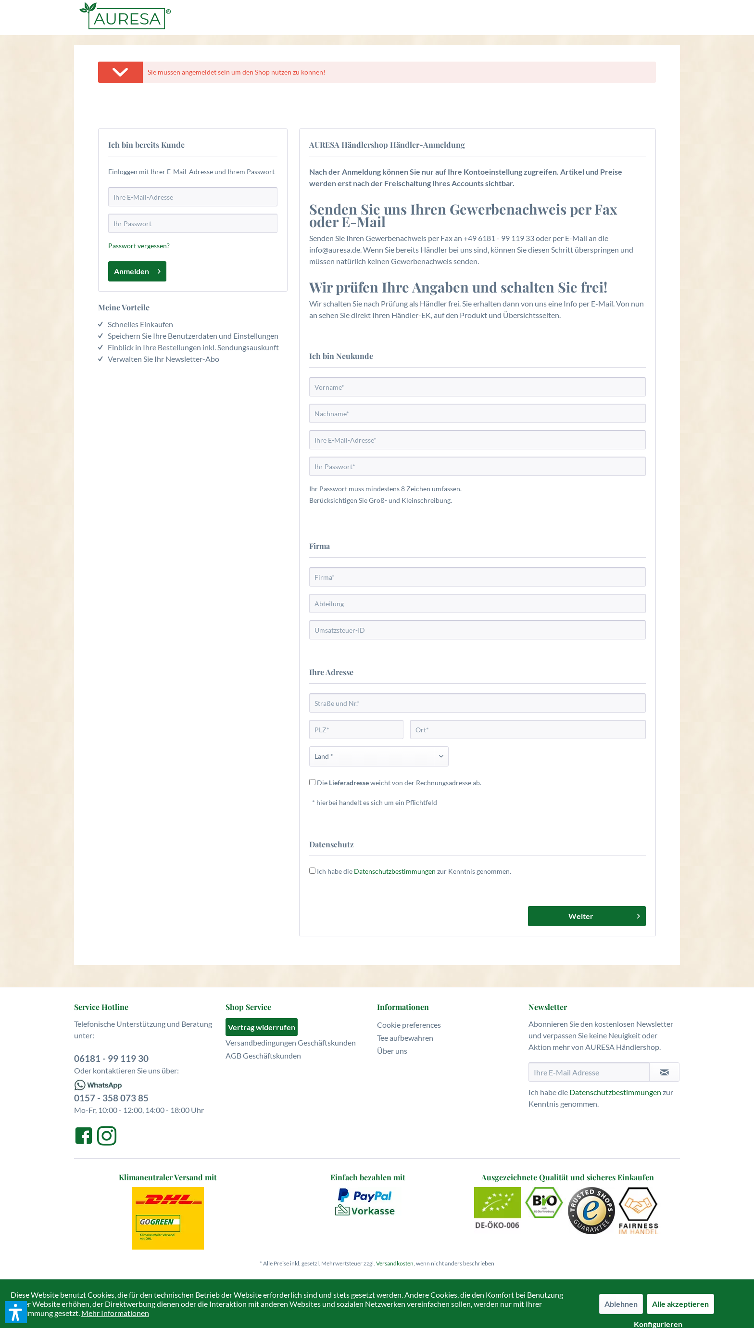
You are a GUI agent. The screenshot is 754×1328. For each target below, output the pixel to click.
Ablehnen (621, 1303)
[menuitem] (299, 1027)
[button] (16, 1312)
